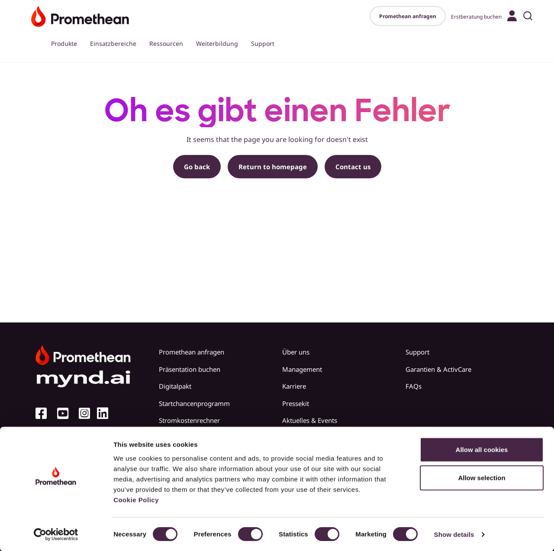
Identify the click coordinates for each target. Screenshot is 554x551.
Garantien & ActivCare (438, 369)
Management (302, 369)
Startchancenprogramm (194, 403)
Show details (454, 534)
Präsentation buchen (189, 369)
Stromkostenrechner (189, 420)
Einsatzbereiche (113, 43)
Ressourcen (166, 43)
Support (262, 43)
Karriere (294, 386)
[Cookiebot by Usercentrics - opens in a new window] (56, 534)
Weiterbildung (217, 43)
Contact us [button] (352, 166)
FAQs (414, 386)
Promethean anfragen (407, 16)
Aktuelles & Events (309, 420)
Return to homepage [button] (272, 166)
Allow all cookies (482, 448)
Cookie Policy (136, 499)
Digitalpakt (175, 386)
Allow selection (481, 477)
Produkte (64, 43)
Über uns (295, 352)
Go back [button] (197, 166)
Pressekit (295, 403)
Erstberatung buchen (476, 16)
